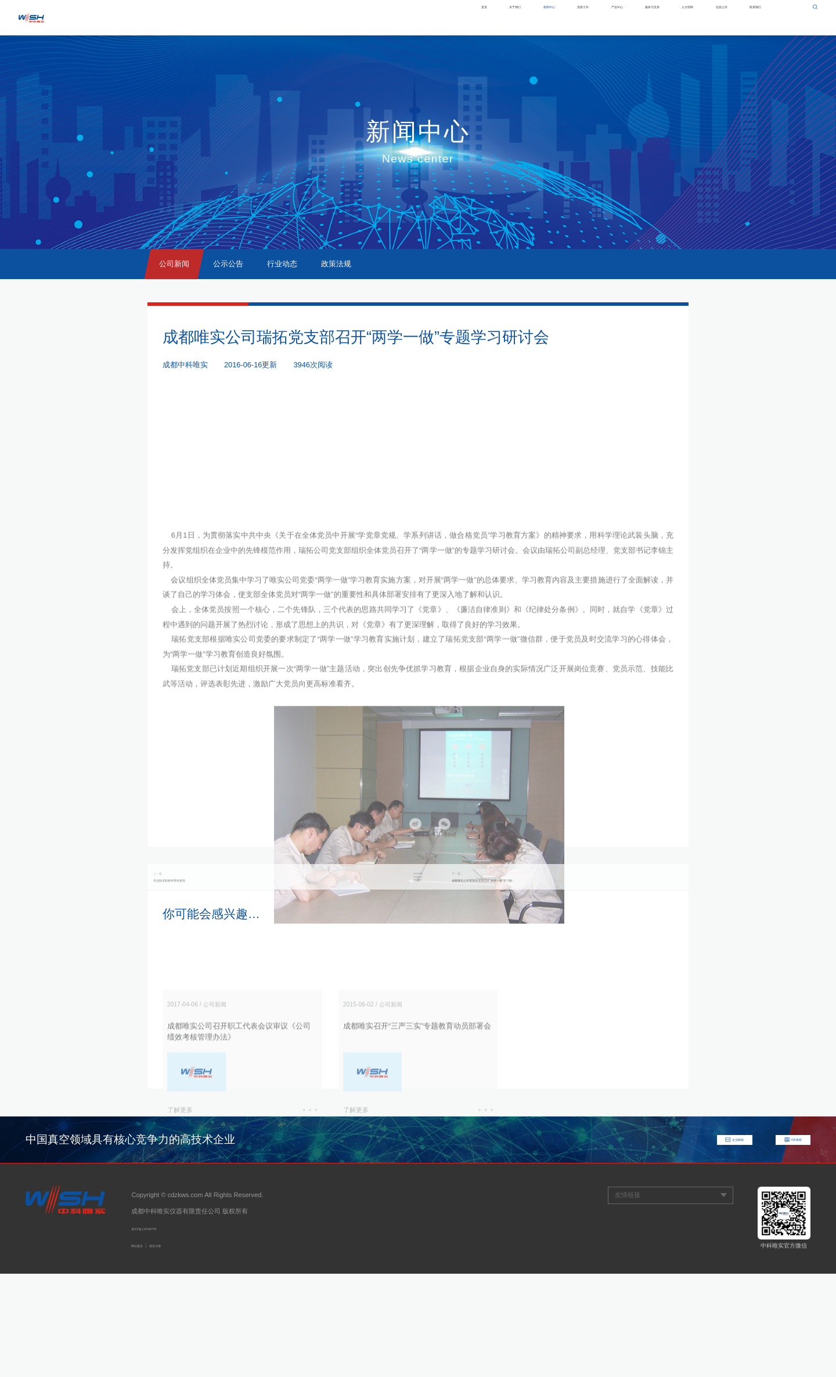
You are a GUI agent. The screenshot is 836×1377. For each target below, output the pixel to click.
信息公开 (694, 17)
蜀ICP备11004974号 (160, 1331)
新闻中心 (424, 17)
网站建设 (144, 1348)
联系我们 (746, 17)
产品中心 (529, 17)
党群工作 (476, 17)
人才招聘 (641, 17)
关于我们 (371, 17)
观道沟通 (176, 1348)
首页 (326, 17)
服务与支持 (585, 17)
